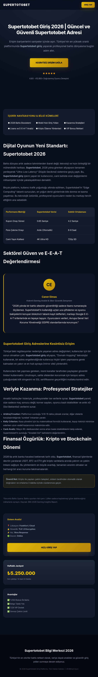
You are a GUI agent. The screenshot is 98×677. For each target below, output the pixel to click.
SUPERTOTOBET (16, 5)
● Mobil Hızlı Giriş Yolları (47, 123)
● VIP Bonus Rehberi (73, 128)
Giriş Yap (88, 5)
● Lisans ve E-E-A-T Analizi (20, 128)
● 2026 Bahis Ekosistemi (19, 123)
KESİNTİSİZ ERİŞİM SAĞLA (49, 62)
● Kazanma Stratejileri (74, 123)
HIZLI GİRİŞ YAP (49, 547)
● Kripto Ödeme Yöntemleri (48, 128)
